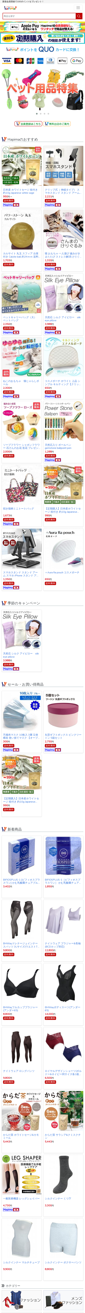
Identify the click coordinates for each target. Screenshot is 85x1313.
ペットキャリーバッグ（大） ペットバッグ (21, 319)
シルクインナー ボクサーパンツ (63, 1262)
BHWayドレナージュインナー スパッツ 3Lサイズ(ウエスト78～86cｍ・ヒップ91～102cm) (21, 945)
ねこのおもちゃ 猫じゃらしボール (21, 383)
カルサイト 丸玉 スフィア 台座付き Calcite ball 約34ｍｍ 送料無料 (20, 255)
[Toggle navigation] (78, 8)
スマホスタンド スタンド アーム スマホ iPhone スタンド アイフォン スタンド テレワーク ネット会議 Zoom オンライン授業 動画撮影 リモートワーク (21, 574)
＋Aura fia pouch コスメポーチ (62, 572)
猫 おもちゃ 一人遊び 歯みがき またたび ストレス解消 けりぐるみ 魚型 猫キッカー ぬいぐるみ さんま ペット (62, 255)
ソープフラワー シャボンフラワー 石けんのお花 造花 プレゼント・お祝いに (21, 446)
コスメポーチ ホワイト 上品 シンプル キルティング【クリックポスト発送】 (63, 383)
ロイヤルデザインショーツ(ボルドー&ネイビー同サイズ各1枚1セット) (63, 1073)
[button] (37, 113)
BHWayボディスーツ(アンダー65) (62, 1009)
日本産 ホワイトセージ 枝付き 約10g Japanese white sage (20, 191)
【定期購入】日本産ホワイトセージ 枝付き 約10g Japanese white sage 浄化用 (63, 510)
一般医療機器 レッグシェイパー (21, 1198)
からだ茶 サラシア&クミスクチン (63, 1136)
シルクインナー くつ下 (58, 1198)
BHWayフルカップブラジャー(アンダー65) (20, 1009)
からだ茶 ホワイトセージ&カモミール (21, 1136)
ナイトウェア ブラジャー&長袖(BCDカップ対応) (63, 945)
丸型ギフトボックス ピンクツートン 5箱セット (63, 736)
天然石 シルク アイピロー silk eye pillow (63, 319)
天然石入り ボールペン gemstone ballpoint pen (58, 446)
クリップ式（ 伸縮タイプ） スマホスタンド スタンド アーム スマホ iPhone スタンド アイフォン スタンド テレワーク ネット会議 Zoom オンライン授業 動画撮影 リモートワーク (63, 191)
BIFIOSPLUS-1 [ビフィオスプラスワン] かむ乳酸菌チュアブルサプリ (21, 881)
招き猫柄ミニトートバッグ (18, 508)
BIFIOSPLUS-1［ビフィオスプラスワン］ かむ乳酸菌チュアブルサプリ (63, 881)
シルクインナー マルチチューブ (21, 1262)
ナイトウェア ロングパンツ (19, 1071)
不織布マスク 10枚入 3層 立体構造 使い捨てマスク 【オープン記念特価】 (20, 736)
